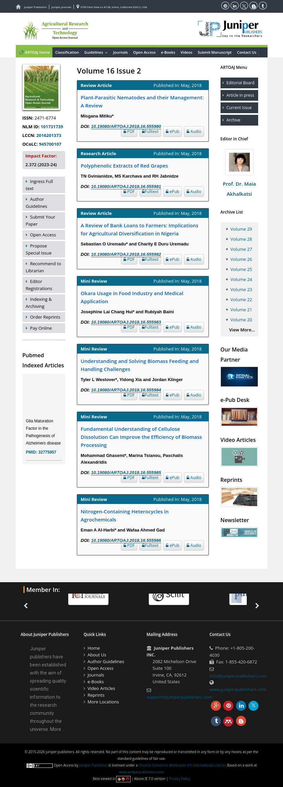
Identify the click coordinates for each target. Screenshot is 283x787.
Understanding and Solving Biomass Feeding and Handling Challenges (140, 365)
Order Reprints (45, 317)
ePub (172, 131)
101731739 (52, 127)
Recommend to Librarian (43, 267)
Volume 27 (241, 249)
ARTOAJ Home (34, 52)
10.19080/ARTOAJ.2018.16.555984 (126, 389)
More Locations (103, 702)
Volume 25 (241, 269)
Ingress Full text (39, 184)
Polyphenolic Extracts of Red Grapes (124, 165)
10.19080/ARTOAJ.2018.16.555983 (126, 322)
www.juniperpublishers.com (238, 689)
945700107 (50, 144)
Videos (186, 52)
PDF (129, 131)
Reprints (96, 695)
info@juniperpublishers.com (238, 676)
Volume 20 (241, 320)
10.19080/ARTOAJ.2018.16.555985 (126, 472)
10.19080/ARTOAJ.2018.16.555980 (126, 126)
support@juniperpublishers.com (180, 697)
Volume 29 (241, 229)
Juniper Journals (61, 7)
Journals (120, 52)
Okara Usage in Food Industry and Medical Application (132, 297)
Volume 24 (241, 279)
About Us (97, 655)
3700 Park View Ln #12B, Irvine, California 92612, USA (112, 7)
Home (94, 648)
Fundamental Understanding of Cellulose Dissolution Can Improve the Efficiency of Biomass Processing (141, 436)
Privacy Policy (179, 778)
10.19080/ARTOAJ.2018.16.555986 (126, 540)
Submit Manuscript (215, 52)
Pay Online (41, 328)
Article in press (240, 95)
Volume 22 (241, 299)
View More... (242, 330)
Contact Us (246, 52)
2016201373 (48, 135)
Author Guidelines (36, 202)
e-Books (168, 52)
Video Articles (101, 688)
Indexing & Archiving (39, 302)
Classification (67, 52)
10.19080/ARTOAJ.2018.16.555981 (126, 186)
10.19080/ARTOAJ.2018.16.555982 (126, 254)
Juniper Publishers (35, 7)
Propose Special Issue (39, 249)
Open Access (144, 52)
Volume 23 (241, 289)
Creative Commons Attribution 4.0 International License (182, 765)
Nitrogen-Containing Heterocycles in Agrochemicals (125, 515)
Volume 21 (241, 310)
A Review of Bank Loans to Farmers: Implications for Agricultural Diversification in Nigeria (139, 229)
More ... (57, 729)
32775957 (47, 456)
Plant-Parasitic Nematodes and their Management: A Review (142, 101)
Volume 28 (241, 239)
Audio (194, 131)
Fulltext (150, 131)
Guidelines (97, 52)
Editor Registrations (39, 284)
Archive (233, 120)
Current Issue (239, 107)
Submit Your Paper (40, 220)
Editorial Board (240, 83)
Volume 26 (241, 259)
